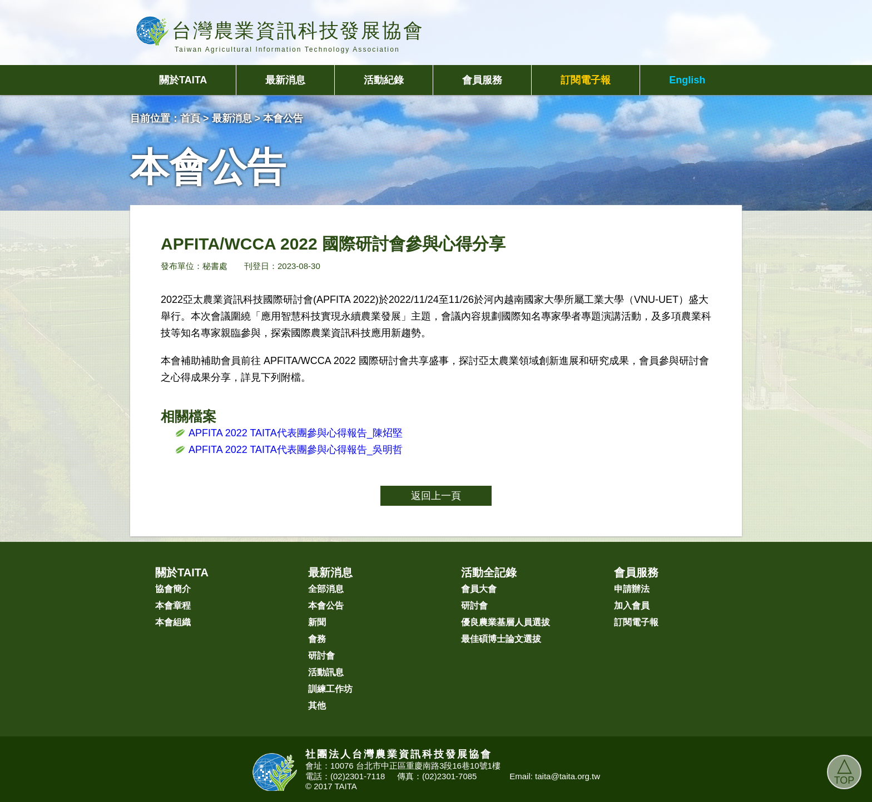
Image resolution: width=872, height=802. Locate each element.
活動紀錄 (384, 80)
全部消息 (326, 589)
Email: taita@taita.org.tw (554, 776)
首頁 (190, 118)
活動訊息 (326, 672)
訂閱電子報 (586, 80)
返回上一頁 (436, 495)
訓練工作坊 (330, 689)
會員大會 (479, 589)
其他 (317, 705)
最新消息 (285, 80)
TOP (844, 770)
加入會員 (632, 605)
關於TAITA (183, 80)
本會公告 (326, 605)
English (687, 80)
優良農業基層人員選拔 (505, 622)
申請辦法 (632, 589)
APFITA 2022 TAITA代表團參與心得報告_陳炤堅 (296, 433)
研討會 (321, 655)
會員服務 (482, 80)
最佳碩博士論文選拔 (501, 639)
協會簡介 (173, 589)
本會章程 (173, 605)
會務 (317, 639)
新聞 (317, 622)
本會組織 (173, 622)
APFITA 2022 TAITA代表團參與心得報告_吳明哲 (296, 449)
